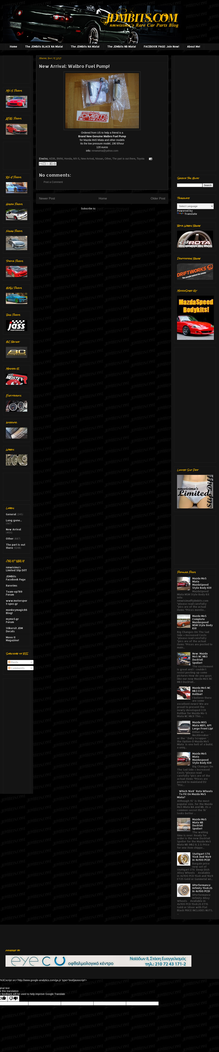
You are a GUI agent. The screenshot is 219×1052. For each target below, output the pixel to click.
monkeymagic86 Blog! (16, 611)
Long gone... (14, 520)
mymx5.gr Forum (12, 620)
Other (108, 158)
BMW (60, 158)
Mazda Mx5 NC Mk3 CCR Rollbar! (201, 691)
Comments (16, 668)
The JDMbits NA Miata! (85, 46)
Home (13, 46)
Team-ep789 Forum (14, 593)
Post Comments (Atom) (110, 208)
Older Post (158, 198)
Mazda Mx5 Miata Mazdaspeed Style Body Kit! (201, 758)
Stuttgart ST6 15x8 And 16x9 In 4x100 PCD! (201, 857)
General (11, 514)
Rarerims (11, 585)
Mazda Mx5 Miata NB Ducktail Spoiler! (199, 824)
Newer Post (47, 198)
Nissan (99, 158)
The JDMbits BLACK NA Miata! (44, 46)
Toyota (140, 158)
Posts (13, 662)
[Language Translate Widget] (195, 206)
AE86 (52, 158)
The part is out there (123, 158)
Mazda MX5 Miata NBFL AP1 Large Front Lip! (202, 725)
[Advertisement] (17, 68)
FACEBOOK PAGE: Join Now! (161, 46)
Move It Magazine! (12, 639)
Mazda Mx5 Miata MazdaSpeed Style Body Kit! (201, 583)
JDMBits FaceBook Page (16, 578)
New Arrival (87, 158)
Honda (68, 158)
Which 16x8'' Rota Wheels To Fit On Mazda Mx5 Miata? (195, 794)
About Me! (193, 46)
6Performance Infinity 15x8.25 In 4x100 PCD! (202, 888)
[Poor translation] (13, 998)
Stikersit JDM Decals (14, 629)
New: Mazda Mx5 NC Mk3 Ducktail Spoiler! (200, 658)
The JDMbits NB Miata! (121, 46)
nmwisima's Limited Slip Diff (16, 569)
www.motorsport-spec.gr (16, 602)
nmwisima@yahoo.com (105, 150)
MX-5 (76, 158)
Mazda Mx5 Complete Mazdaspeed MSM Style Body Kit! (202, 622)
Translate (187, 213)
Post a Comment (53, 182)
